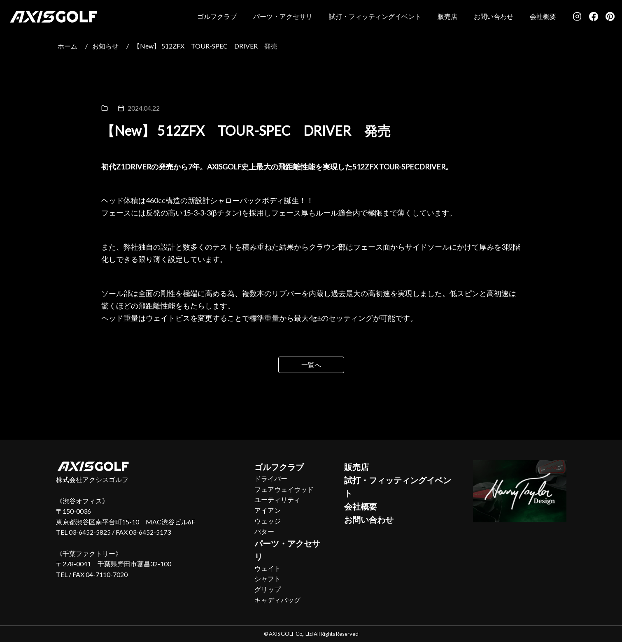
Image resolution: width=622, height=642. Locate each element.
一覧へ (311, 365)
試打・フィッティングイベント (375, 16)
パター (264, 531)
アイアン (267, 510)
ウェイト (267, 568)
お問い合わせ (493, 16)
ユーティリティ (277, 499)
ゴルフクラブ (217, 16)
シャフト (267, 578)
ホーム (67, 46)
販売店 (447, 16)
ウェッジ (267, 521)
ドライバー (270, 478)
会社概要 (543, 16)
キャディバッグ (277, 600)
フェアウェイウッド (284, 489)
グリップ (267, 589)
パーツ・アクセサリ (282, 16)
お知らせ (105, 46)
